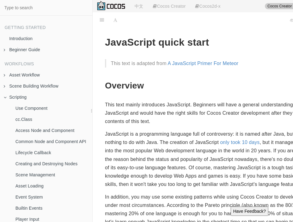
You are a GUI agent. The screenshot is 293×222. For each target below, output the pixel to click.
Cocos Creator (169, 6)
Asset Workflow (22, 74)
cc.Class (23, 119)
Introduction (21, 38)
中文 (139, 6)
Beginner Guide (22, 49)
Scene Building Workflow (31, 86)
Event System (29, 197)
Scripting (15, 97)
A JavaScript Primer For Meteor (203, 63)
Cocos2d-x (207, 6)
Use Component (31, 108)
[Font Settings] (115, 20)
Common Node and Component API (50, 141)
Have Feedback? (249, 211)
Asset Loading (29, 185)
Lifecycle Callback (33, 152)
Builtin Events (29, 208)
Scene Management (35, 174)
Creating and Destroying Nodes (46, 163)
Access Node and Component (44, 130)
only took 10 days (240, 142)
